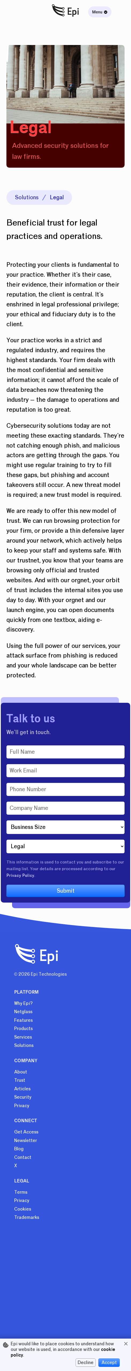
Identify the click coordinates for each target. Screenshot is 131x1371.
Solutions (27, 197)
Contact (22, 1157)
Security (22, 1097)
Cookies (22, 1209)
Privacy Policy (20, 875)
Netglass (23, 1012)
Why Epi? (23, 1003)
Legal (57, 197)
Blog (19, 1149)
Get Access (26, 1132)
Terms (20, 1192)
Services (23, 1037)
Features (23, 1020)
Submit (65, 890)
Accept (109, 1362)
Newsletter (25, 1140)
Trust (19, 1080)
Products (23, 1028)
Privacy (21, 1106)
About (20, 1072)
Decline (85, 1362)
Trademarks (26, 1217)
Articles (22, 1089)
